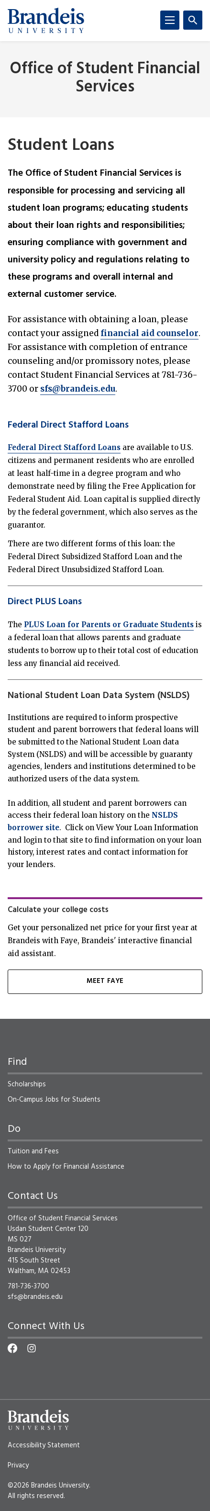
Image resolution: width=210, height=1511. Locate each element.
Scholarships (27, 1084)
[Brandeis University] (46, 21)
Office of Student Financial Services (105, 78)
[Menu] (169, 20)
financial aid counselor (149, 333)
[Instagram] (31, 1348)
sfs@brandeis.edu (77, 388)
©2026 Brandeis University (48, 1485)
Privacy (18, 1465)
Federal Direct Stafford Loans (68, 425)
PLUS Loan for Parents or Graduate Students (109, 624)
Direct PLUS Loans (45, 602)
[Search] (192, 20)
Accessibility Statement (44, 1445)
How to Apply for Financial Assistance (66, 1167)
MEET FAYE (105, 981)
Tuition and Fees (33, 1151)
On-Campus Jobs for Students (54, 1099)
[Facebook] (12, 1348)
